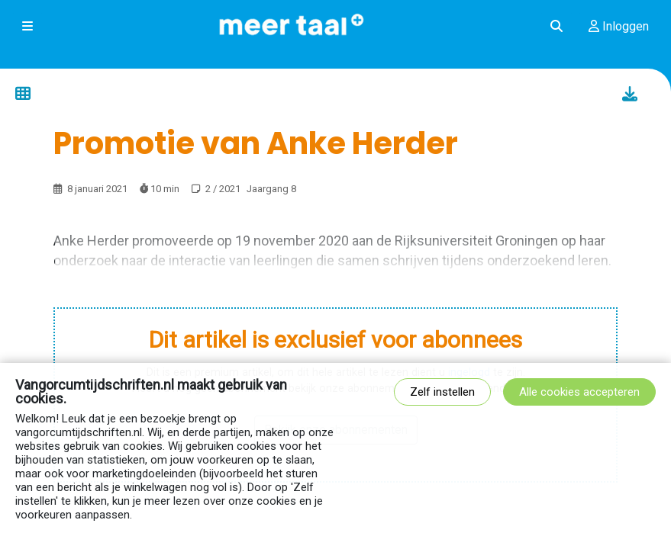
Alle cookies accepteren (579, 392)
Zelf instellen (442, 392)
